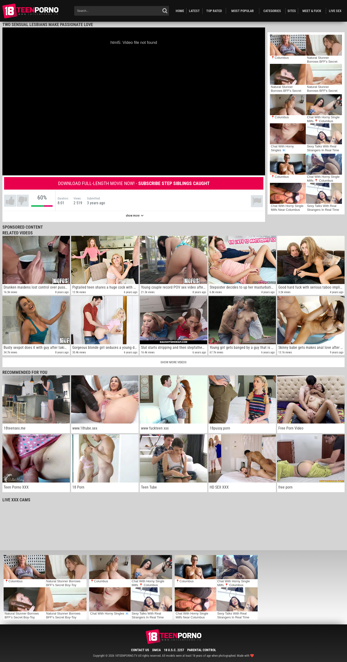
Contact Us (140, 650)
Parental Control (201, 650)
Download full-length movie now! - (134, 183)
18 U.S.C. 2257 (174, 650)
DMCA (156, 650)
